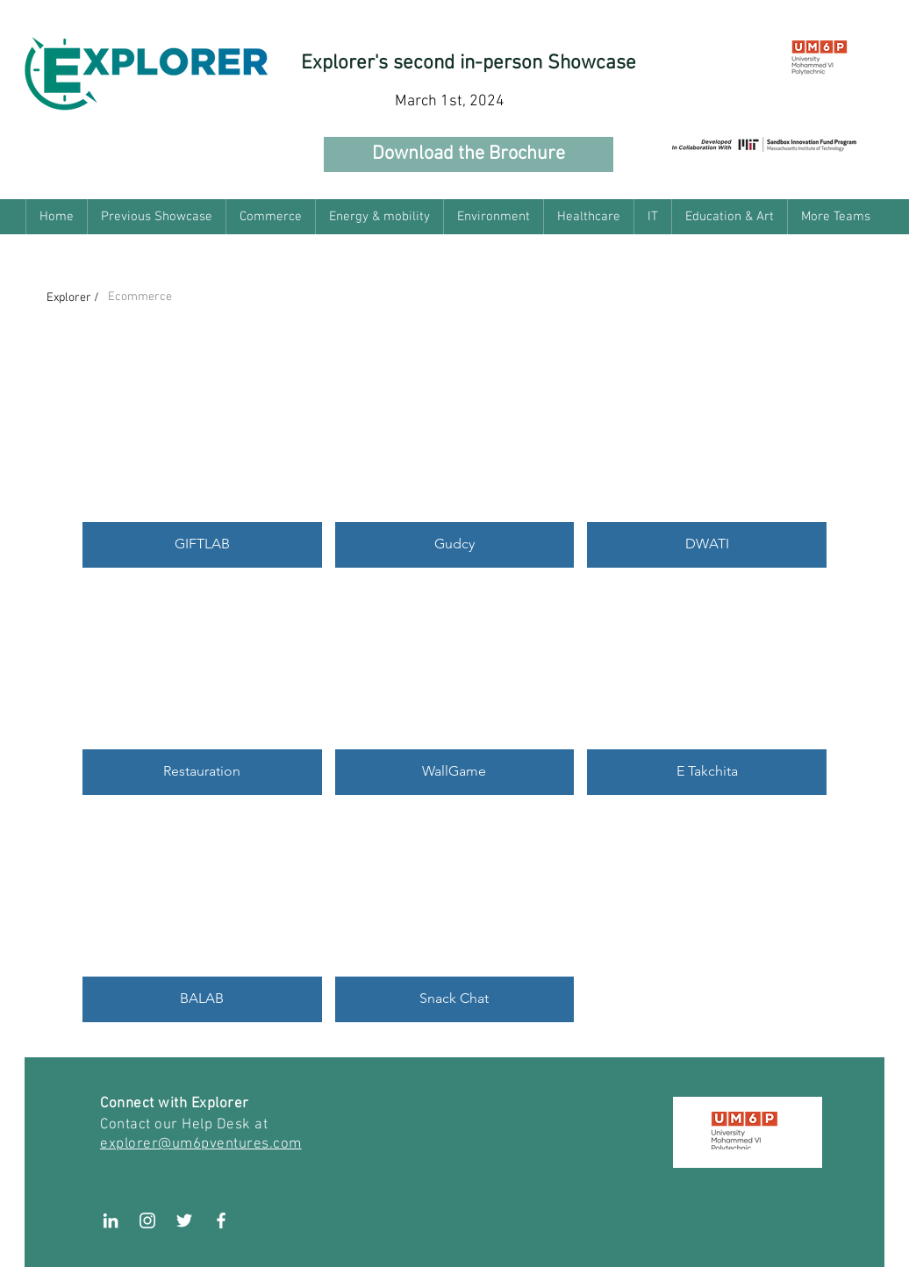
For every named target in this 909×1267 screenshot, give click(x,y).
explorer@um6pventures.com (201, 1144)
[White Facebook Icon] (221, 1220)
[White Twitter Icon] (184, 1220)
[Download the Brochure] (468, 154)
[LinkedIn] (110, 1220)
